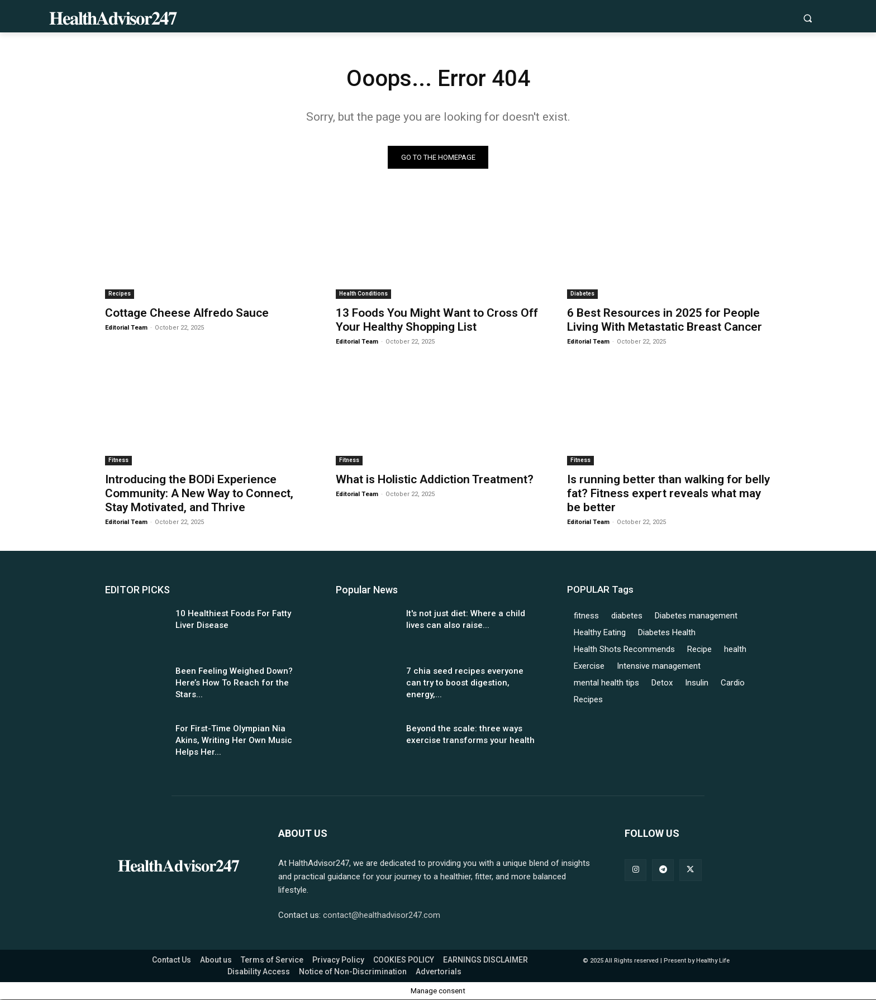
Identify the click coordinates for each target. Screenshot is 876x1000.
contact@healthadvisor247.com (381, 916)
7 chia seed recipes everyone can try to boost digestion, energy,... (464, 682)
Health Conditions (363, 294)
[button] (807, 18)
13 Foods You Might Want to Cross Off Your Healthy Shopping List (437, 320)
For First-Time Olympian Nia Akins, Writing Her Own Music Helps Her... (233, 740)
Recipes (119, 294)
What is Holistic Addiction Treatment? (435, 479)
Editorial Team (126, 327)
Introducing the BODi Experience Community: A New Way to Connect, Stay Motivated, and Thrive (199, 493)
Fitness (118, 460)
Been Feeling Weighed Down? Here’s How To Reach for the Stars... (234, 682)
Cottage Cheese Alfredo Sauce (187, 313)
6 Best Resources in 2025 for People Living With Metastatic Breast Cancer (664, 320)
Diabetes (582, 294)
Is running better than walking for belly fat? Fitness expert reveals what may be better (668, 493)
